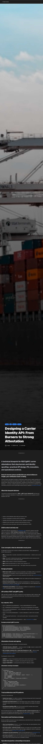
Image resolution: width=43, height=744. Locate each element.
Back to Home (5, 1)
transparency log (29, 620)
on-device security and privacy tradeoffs (11, 585)
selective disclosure (37, 575)
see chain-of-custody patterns (18, 731)
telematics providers (36, 485)
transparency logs (21, 531)
